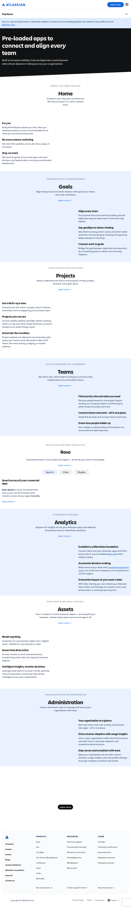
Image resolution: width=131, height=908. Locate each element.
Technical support (74, 842)
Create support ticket (77, 888)
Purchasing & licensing (76, 847)
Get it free (116, 4)
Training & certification (107, 847)
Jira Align (40, 852)
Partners (101, 842)
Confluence (41, 863)
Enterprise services (106, 863)
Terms (89, 900)
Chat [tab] (66, 472)
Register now (8, 24)
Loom (38, 868)
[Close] (126, 22)
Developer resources (106, 858)
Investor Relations (13, 865)
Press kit (9, 875)
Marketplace (72, 863)
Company (9, 844)
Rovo (38, 842)
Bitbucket (40, 879)
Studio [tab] (81, 472)
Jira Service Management (47, 858)
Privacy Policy (78, 900)
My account (72, 868)
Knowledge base (74, 858)
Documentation (104, 852)
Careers (8, 849)
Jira (37, 847)
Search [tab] (50, 472)
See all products (44, 888)
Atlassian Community (76, 852)
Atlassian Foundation (14, 870)
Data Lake (112, 554)
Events (8, 854)
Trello (38, 873)
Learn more (64, 200)
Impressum (100, 900)
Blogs (7, 860)
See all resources (106, 888)
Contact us (10, 881)
